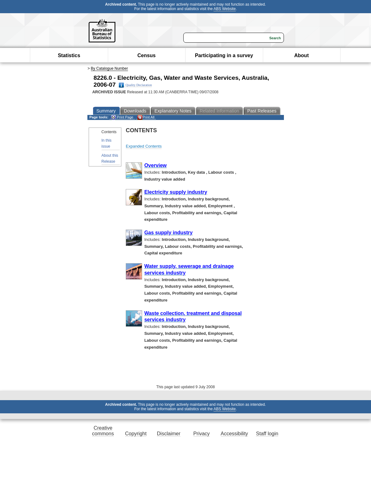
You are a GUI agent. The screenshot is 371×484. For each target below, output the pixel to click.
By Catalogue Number (109, 68)
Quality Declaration (135, 85)
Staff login (267, 433)
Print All (145, 117)
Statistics (69, 55)
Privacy (201, 433)
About (301, 55)
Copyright (136, 433)
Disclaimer (168, 433)
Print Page (122, 117)
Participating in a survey (224, 55)
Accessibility (234, 433)
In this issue (107, 143)
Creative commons (103, 430)
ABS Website (224, 9)
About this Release (110, 158)
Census (146, 55)
